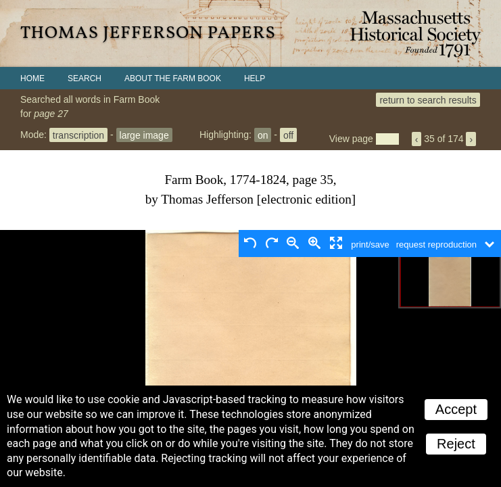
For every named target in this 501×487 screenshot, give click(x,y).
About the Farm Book (172, 78)
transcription (78, 134)
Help (254, 78)
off (288, 134)
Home (32, 78)
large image (144, 134)
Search (84, 78)
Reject (456, 443)
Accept (456, 409)
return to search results (427, 99)
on (263, 134)
